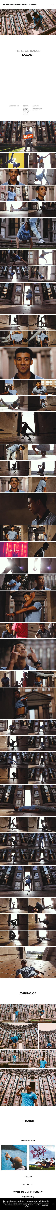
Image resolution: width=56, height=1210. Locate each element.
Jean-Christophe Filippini (20, 5)
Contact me (28, 1197)
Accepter (45, 1205)
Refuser (26, 1207)
